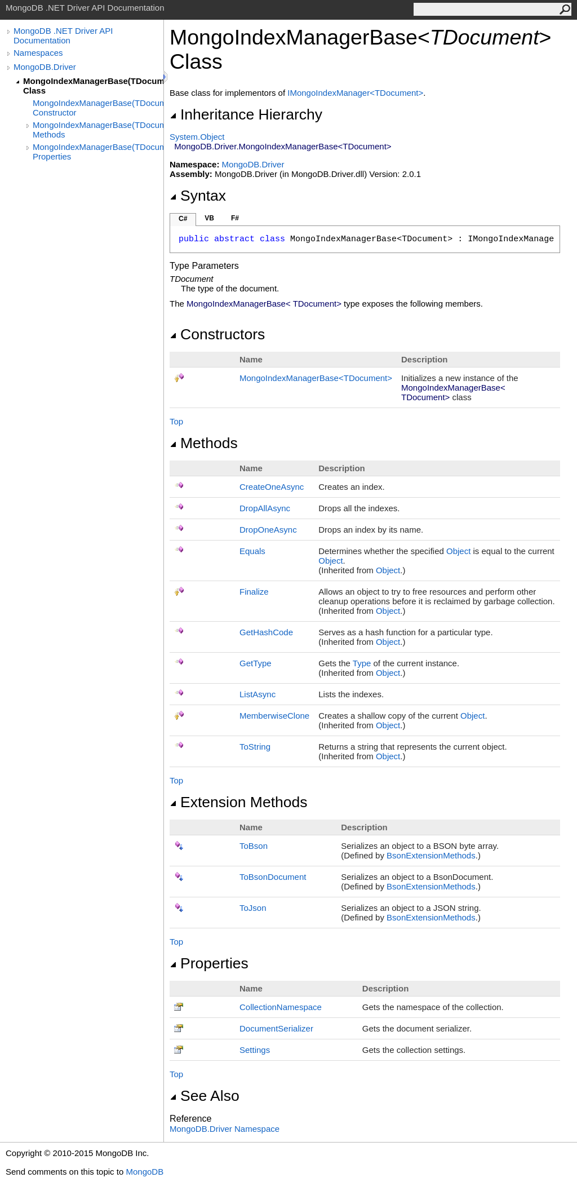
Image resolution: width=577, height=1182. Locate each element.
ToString (254, 746)
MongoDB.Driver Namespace (224, 1129)
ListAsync (257, 694)
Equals (252, 551)
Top (176, 421)
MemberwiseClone (274, 715)
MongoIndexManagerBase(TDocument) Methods (98, 129)
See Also (204, 1095)
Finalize (254, 591)
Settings (254, 1050)
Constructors (217, 334)
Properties (209, 963)
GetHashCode (266, 632)
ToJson (253, 908)
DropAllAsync (264, 508)
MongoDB (144, 1171)
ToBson (253, 846)
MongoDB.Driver (45, 67)
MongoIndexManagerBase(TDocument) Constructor (98, 107)
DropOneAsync (268, 529)
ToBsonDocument (272, 877)
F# (235, 218)
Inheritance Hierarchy (246, 114)
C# (183, 219)
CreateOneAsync (271, 487)
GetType (255, 663)
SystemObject (197, 136)
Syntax (198, 195)
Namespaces (38, 52)
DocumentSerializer (276, 1028)
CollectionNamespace (280, 1007)
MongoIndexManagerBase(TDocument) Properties (98, 151)
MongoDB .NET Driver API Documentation (63, 35)
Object (458, 551)
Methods (204, 443)
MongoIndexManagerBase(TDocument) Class (93, 85)
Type (362, 663)
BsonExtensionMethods (431, 855)
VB (209, 218)
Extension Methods (239, 802)
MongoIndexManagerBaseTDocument (315, 378)
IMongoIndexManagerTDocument (355, 93)
